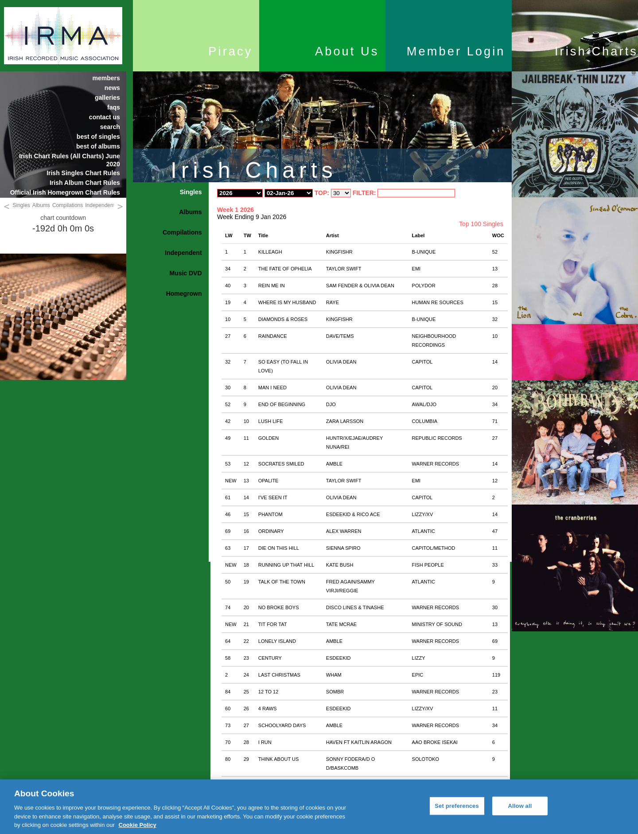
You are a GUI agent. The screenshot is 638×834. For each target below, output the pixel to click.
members (106, 78)
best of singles (98, 136)
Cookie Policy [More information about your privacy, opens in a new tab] (137, 825)
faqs (113, 107)
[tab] (171, 192)
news (112, 87)
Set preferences (457, 806)
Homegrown (184, 293)
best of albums (98, 146)
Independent (100, 205)
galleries (107, 97)
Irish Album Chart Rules (85, 182)
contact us (104, 117)
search (110, 126)
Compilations (67, 205)
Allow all (520, 806)
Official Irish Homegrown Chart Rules (65, 192)
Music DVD (185, 273)
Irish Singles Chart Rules (83, 172)
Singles (21, 205)
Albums (41, 205)
